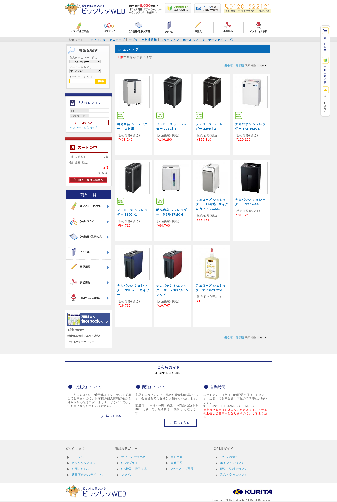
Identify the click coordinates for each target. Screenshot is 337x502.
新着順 (240, 65)
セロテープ (117, 39)
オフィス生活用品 (133, 457)
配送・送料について (233, 468)
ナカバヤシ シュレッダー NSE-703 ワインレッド (172, 290)
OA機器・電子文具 (134, 468)
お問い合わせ (75, 329)
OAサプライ (129, 462)
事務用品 (177, 462)
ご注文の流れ (229, 457)
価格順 (228, 65)
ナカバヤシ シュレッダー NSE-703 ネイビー (133, 290)
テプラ (133, 39)
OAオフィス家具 (182, 468)
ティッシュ (98, 39)
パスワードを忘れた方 (84, 127)
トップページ (81, 457)
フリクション (170, 39)
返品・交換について (233, 474)
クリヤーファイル (214, 39)
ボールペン (190, 39)
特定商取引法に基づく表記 (83, 336)
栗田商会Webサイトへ (87, 474)
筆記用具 (177, 457)
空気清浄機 (149, 39)
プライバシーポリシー (80, 342)
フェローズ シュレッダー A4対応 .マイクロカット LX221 (212, 204)
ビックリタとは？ (84, 462)
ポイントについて (232, 462)
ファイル (127, 474)
